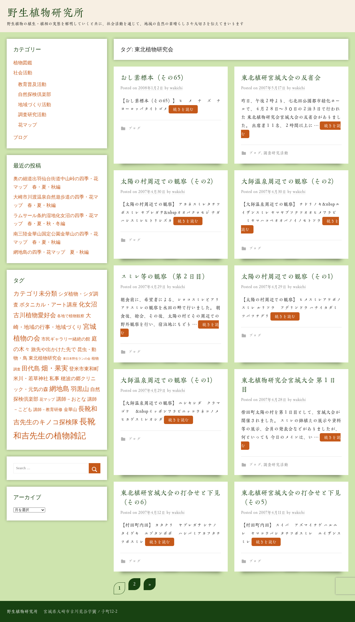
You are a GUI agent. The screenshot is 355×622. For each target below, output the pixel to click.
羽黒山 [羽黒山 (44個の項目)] (80, 389)
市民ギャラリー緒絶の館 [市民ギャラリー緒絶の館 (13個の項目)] (65, 339)
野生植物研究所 (45, 12)
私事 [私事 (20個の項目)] (54, 378)
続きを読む (183, 109)
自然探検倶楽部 (34, 94)
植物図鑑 (22, 62)
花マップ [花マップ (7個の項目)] (47, 399)
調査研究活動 (275, 153)
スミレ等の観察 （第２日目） (164, 276)
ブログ (134, 128)
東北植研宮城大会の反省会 (281, 77)
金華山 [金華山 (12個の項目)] (70, 409)
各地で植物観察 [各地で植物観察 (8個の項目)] (70, 316)
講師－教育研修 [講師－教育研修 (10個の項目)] (47, 409)
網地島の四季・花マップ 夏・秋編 (51, 252)
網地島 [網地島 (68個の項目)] (59, 388)
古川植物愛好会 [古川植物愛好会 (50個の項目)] (34, 315)
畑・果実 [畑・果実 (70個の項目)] (54, 368)
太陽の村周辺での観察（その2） (168, 181)
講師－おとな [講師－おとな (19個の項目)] (71, 399)
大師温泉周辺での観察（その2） (289, 181)
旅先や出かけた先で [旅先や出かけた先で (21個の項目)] (53, 349)
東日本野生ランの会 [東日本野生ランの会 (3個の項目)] (76, 358)
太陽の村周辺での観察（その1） (289, 276)
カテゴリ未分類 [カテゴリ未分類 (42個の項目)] (35, 293)
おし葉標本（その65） (153, 77)
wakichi (176, 88)
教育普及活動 (32, 84)
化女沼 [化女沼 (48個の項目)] (88, 304)
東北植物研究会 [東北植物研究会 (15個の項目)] (45, 358)
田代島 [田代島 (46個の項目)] (31, 368)
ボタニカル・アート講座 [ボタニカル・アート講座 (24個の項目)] (48, 305)
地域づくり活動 (34, 104)
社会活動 (22, 72)
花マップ (27, 125)
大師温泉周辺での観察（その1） (168, 380)
